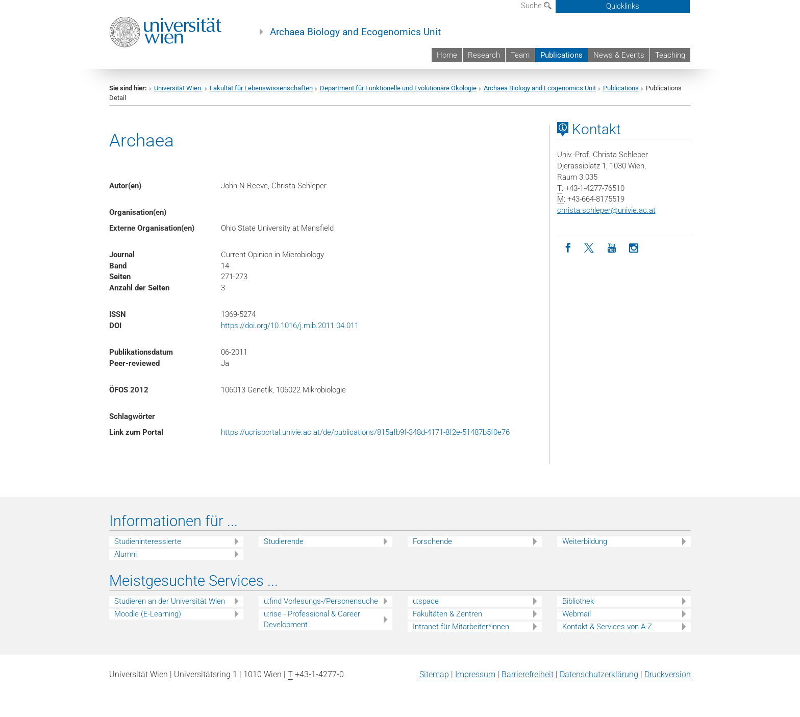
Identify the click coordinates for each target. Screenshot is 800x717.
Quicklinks (622, 6)
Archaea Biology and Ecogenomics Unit (355, 32)
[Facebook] (568, 248)
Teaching (670, 55)
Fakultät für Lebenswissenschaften (261, 88)
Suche (536, 5)
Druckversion (667, 674)
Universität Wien (178, 88)
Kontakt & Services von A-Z (607, 626)
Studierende (284, 541)
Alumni (125, 554)
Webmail (576, 614)
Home (447, 55)
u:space (426, 601)
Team (520, 55)
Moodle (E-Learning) (147, 614)
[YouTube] (612, 248)
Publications (561, 55)
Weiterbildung (584, 541)
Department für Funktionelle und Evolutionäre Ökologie (398, 88)
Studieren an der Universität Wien (169, 601)
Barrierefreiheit (528, 674)
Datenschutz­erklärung (599, 674)
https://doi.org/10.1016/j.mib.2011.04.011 (290, 325)
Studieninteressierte (147, 541)
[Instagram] (634, 248)
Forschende (432, 541)
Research (484, 55)
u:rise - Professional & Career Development (312, 619)
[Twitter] (590, 248)
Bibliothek (578, 601)
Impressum (475, 674)
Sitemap (434, 674)
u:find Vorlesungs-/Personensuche (321, 601)
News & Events (618, 55)
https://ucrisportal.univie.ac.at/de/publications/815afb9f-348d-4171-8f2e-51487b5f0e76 (365, 432)
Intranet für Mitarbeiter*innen (461, 626)
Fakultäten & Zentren (447, 614)
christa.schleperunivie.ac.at (606, 210)
